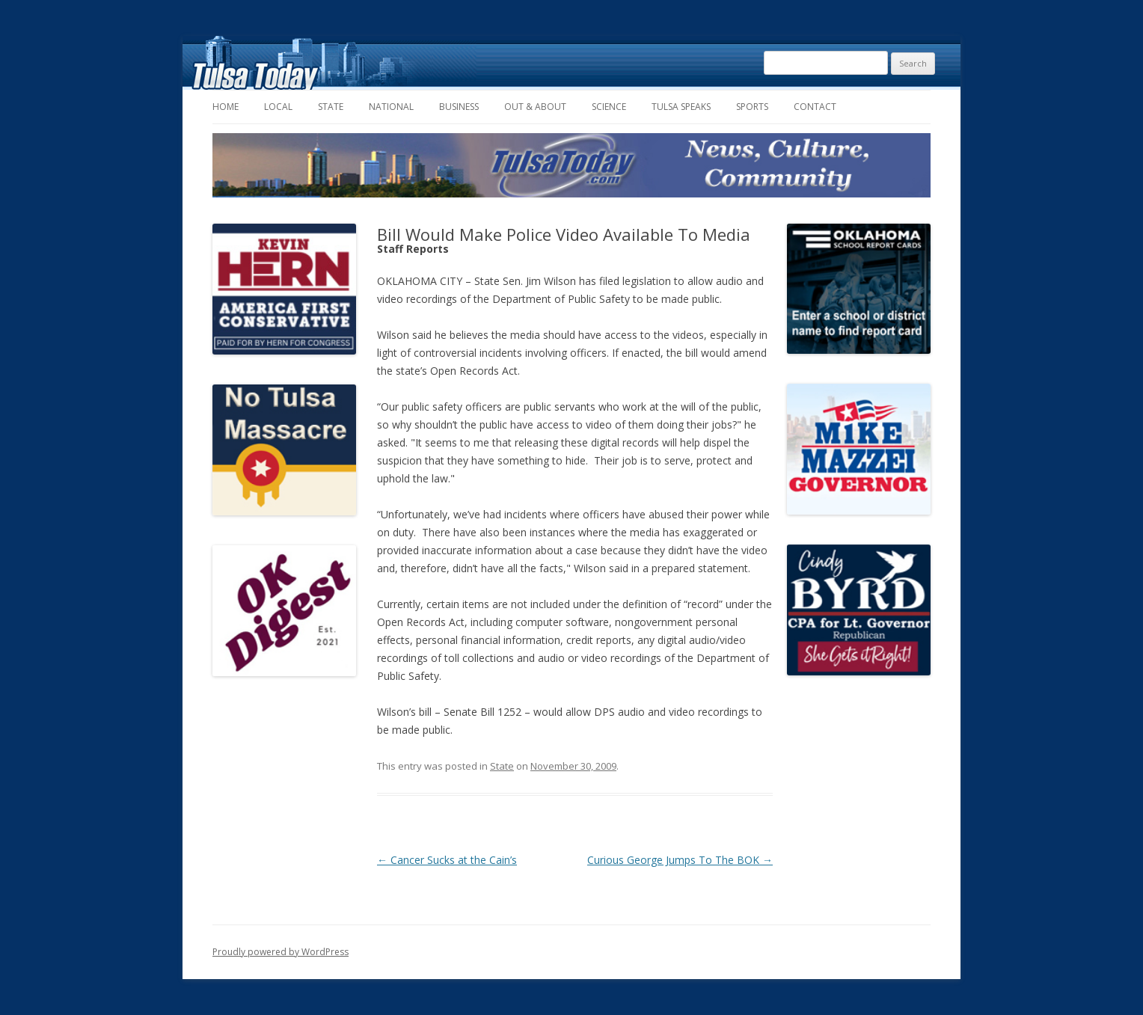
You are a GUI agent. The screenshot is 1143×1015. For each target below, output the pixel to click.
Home (225, 106)
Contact (815, 106)
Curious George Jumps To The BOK (680, 860)
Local (278, 106)
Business (459, 106)
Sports (752, 106)
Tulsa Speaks (681, 106)
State (330, 106)
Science (609, 106)
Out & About (535, 106)
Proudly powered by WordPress (280, 951)
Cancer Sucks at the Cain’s (447, 860)
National (391, 106)
